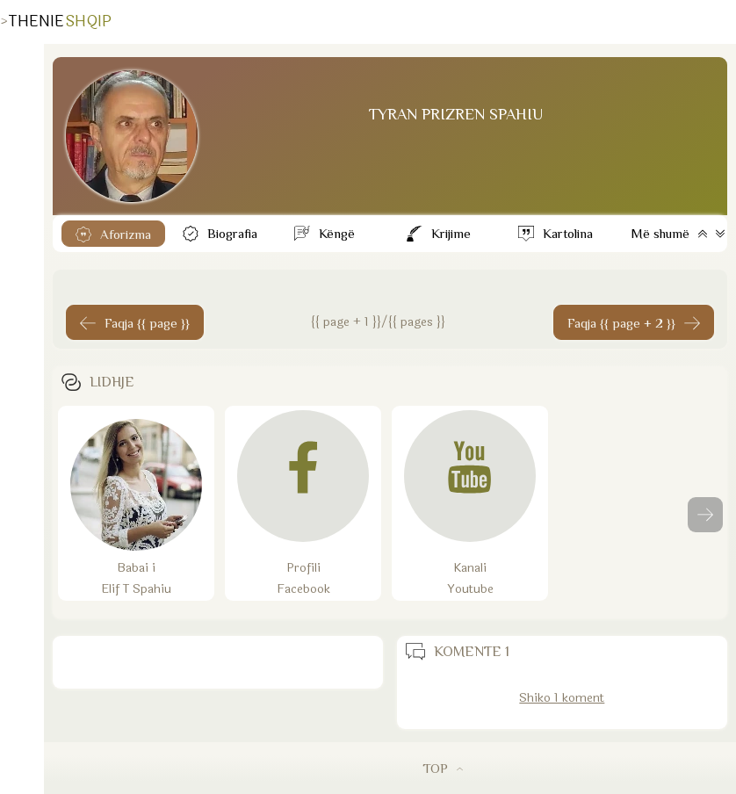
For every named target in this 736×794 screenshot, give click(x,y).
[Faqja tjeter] (633, 322)
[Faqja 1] (135, 322)
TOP (442, 768)
